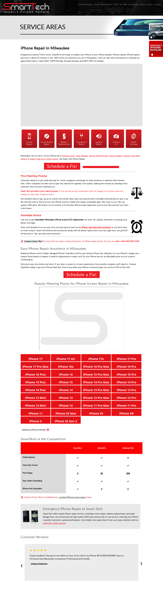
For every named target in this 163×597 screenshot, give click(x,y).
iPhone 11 (35, 411)
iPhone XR (126, 411)
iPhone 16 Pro (126, 365)
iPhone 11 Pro (126, 404)
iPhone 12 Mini (35, 404)
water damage (82, 155)
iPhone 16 (65, 373)
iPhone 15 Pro (126, 373)
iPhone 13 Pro (126, 388)
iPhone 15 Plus (35, 380)
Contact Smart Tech (33, 240)
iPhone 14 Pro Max (96, 380)
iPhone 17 (35, 357)
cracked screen (68, 155)
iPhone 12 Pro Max (96, 396)
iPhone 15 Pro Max (96, 373)
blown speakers (116, 155)
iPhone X (35, 419)
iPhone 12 (65, 404)
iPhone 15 (65, 380)
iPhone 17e (96, 357)
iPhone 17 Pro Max (35, 365)
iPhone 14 (65, 388)
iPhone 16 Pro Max (96, 365)
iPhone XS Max (65, 411)
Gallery (141, 4)
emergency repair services (54, 522)
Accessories (132, 4)
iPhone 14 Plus (35, 388)
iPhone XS (96, 411)
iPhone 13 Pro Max (96, 388)
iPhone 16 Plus (35, 373)
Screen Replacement (101, 4)
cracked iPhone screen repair (72, 496)
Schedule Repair (84, 4)
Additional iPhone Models (35, 429)
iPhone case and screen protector (96, 226)
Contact (156, 4)
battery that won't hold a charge (44, 158)
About (148, 5)
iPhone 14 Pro (126, 380)
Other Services (118, 5)
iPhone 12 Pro (126, 396)
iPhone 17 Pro (126, 357)
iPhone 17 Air (65, 357)
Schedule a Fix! (62, 165)
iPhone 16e (66, 365)
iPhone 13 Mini (35, 396)
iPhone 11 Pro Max (96, 404)
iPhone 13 (65, 396)
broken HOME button (98, 155)
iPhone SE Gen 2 (66, 419)
